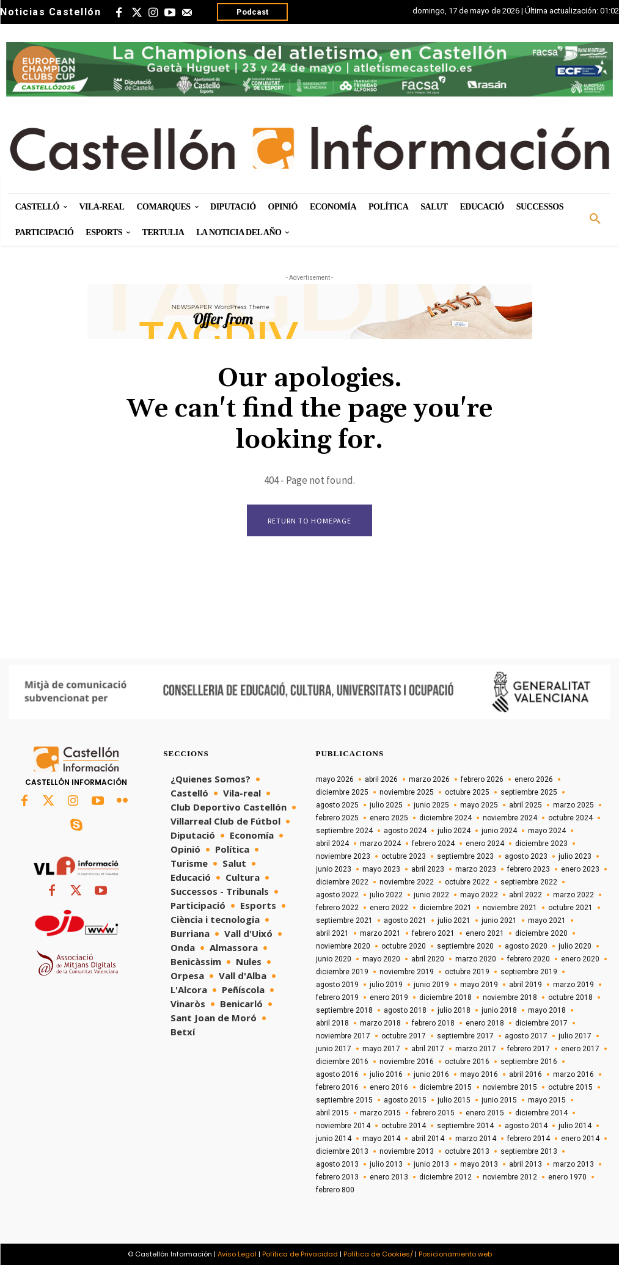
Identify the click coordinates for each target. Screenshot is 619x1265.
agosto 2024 (405, 830)
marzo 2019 (573, 984)
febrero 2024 (433, 843)
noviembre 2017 (343, 1036)
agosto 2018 (405, 1010)
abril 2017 (427, 1048)
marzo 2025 (573, 805)
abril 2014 (427, 1138)
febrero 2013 (337, 1177)
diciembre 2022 (342, 882)
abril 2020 (427, 959)
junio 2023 (333, 869)
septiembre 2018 (344, 1010)
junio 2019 (431, 984)
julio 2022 (386, 895)
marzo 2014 (475, 1138)
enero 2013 (389, 1177)
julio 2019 (386, 984)
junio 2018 (499, 1010)
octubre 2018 (570, 997)
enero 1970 (567, 1177)
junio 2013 (431, 1164)
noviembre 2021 (510, 907)
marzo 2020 (475, 959)
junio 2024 (499, 830)
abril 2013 (525, 1164)
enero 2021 (485, 933)
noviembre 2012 (510, 1177)
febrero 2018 (433, 1023)
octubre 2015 (570, 1087)
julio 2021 (454, 920)
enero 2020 (580, 959)
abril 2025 (525, 805)
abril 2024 (332, 843)
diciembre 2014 (541, 1113)
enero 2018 (485, 1023)
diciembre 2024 (445, 818)
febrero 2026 (482, 779)
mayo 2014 (381, 1138)
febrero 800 (335, 1190)
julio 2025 (386, 805)
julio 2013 (386, 1164)
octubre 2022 (467, 882)
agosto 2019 (337, 984)
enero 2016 (389, 1087)
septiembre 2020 (465, 946)
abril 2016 (525, 1074)
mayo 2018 (547, 1010)
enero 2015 (485, 1113)
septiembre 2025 (528, 792)
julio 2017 (575, 1036)
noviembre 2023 (343, 856)
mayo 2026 (335, 779)
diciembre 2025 (342, 792)
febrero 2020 (528, 959)
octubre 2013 (467, 1151)
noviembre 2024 (510, 818)
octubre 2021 (570, 907)
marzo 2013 (573, 1164)
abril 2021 (332, 933)
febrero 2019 (337, 997)
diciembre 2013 (342, 1151)
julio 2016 (386, 1074)
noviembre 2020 (343, 946)
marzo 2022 (573, 895)
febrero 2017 (528, 1048)
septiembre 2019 (528, 971)
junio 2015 (499, 1100)
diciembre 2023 (541, 843)
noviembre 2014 (343, 1125)
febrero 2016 (337, 1087)
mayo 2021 (547, 920)
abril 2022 (525, 895)
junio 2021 (499, 920)
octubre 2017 (403, 1036)
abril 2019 (525, 984)
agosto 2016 (337, 1074)
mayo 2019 (479, 984)
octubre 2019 (467, 971)
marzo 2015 (380, 1113)
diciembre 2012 (445, 1177)
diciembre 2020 (541, 933)
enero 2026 (534, 779)
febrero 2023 (528, 869)
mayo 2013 (479, 1164)
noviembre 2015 (510, 1087)
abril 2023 (427, 869)
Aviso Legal (237, 1254)
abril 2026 (381, 779)
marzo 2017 (475, 1048)
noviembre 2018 (510, 997)
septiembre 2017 (465, 1036)
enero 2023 (580, 869)
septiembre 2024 (344, 830)
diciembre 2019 (342, 971)
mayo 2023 (381, 869)
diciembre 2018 (445, 997)
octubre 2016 (467, 1061)
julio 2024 (454, 830)
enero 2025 (389, 818)
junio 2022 (431, 895)
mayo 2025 (479, 805)
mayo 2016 (479, 1074)
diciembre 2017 (541, 1023)
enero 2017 (580, 1048)
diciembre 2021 (445, 907)
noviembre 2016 (406, 1061)
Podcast (252, 11)
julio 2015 (454, 1100)
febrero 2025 (337, 818)
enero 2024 (485, 843)
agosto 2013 (337, 1164)
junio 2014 (333, 1138)
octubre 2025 (467, 792)
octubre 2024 (570, 818)
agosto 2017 (526, 1036)
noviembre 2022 (406, 882)
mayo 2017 (381, 1048)
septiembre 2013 (528, 1151)
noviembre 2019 (406, 971)
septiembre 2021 (344, 920)
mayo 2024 (547, 830)
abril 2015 (332, 1113)
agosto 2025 (337, 805)
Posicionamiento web (455, 1254)
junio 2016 (431, 1074)
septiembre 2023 (465, 856)
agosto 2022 (337, 895)
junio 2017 (333, 1048)
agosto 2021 (405, 920)
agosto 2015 (405, 1100)
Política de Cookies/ (378, 1254)
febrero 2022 (337, 907)
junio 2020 (333, 959)
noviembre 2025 (406, 792)
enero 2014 (580, 1138)
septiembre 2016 (528, 1061)
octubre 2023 (403, 856)
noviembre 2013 (406, 1151)
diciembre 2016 (342, 1061)
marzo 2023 (475, 869)
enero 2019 (389, 997)
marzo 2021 (380, 933)
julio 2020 (575, 946)
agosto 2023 (526, 856)
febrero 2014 (528, 1138)
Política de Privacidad (300, 1254)
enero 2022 (389, 907)
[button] (595, 219)
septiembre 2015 (344, 1100)
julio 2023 (575, 856)
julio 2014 (575, 1125)
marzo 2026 (429, 779)
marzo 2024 (380, 843)
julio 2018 (454, 1010)
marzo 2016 (573, 1074)
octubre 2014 (403, 1125)
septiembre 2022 (528, 882)
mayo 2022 (479, 895)
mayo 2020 (381, 959)
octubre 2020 (403, 946)
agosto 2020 (526, 946)
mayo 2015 (547, 1100)
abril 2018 (332, 1023)
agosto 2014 (526, 1125)
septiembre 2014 (465, 1125)
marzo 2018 (380, 1023)
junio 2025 (431, 805)
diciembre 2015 (445, 1087)
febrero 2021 (433, 933)
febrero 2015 (433, 1113)
